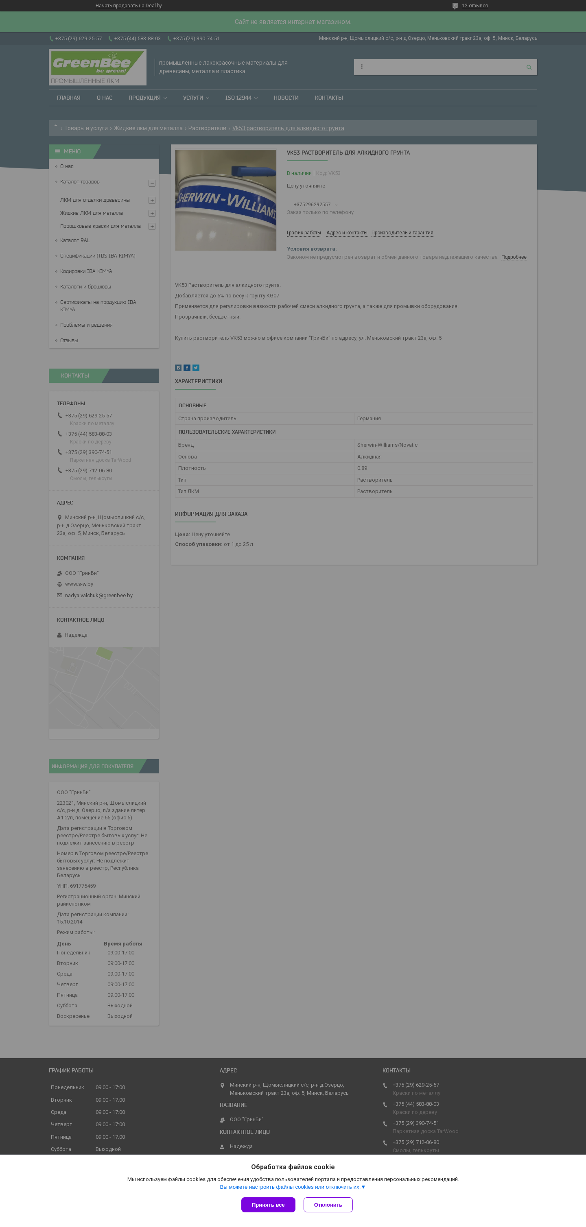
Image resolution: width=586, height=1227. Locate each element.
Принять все (268, 1205)
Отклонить (328, 1205)
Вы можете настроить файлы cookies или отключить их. (290, 1187)
